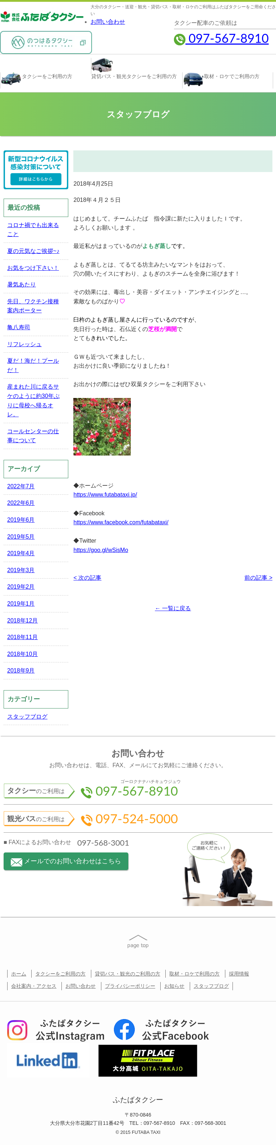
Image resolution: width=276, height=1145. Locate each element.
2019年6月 (21, 520)
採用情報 (239, 974)
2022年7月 (21, 486)
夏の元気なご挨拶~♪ (33, 251)
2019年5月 (21, 537)
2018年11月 (22, 637)
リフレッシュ (24, 344)
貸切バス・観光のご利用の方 (127, 974)
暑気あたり (21, 284)
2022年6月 (21, 503)
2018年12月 (22, 620)
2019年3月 (21, 570)
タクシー (36, 79)
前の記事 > (258, 578)
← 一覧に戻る (173, 608)
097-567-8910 (221, 38)
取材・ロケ (221, 79)
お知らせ (174, 986)
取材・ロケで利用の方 (194, 974)
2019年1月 (21, 604)
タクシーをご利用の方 (60, 974)
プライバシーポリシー (130, 986)
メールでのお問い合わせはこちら (66, 861)
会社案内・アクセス (33, 986)
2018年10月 (22, 654)
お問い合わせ (108, 22)
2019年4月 (21, 553)
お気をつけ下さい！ (33, 268)
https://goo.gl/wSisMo (100, 550)
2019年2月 (21, 587)
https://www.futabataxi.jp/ (105, 495)
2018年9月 (21, 670)
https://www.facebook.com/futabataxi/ (120, 522)
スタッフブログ (27, 717)
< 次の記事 (87, 578)
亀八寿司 (18, 327)
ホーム (18, 974)
